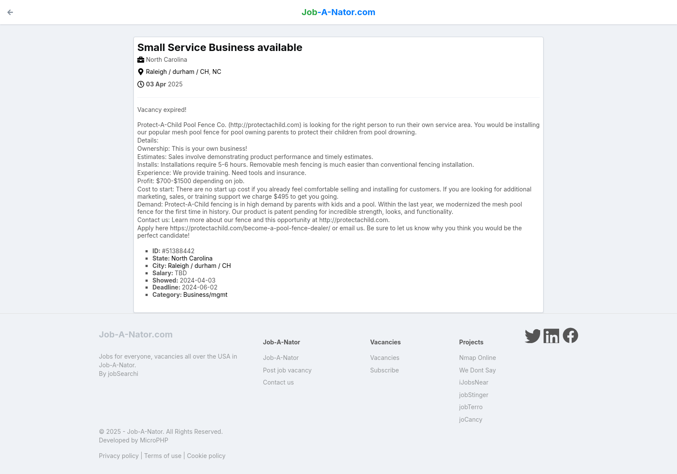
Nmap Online (477, 357)
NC (216, 71)
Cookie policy (206, 455)
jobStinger (474, 394)
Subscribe (384, 370)
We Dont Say (477, 370)
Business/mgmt (205, 294)
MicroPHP (154, 440)
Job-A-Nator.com (136, 334)
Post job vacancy (287, 370)
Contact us (278, 382)
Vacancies (384, 357)
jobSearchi (123, 373)
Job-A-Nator (281, 357)
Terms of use (163, 455)
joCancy (471, 419)
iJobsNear (474, 382)
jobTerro (471, 406)
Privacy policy (119, 455)
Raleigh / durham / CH (177, 71)
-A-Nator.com (339, 12)
